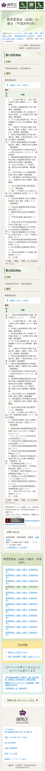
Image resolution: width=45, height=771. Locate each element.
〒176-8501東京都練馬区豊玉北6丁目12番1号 (18, 731)
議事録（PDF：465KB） (20, 85)
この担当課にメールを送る (17, 547)
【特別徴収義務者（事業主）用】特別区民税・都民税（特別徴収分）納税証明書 (22, 678)
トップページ (17, 33)
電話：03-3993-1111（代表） (16, 737)
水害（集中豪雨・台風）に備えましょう (24, 656)
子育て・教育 (28, 33)
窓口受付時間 (10, 743)
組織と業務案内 (11, 748)
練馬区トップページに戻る (15, 759)
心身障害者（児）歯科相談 (16, 688)
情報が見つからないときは (20, 700)
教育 (36, 33)
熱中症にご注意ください (18, 652)
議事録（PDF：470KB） (20, 301)
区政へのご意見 (11, 754)
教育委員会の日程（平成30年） (25, 36)
